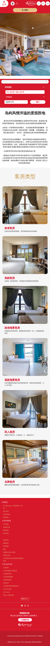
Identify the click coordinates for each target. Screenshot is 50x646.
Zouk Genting (7, 589)
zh (48, 3)
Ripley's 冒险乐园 (8, 595)
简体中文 (24, 599)
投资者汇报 (6, 527)
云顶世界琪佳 (7, 574)
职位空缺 (6, 533)
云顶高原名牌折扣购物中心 (11, 586)
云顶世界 (6, 567)
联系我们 (5, 502)
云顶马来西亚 (6, 521)
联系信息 (6, 517)
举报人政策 (6, 555)
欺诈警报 (6, 546)
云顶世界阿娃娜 (8, 577)
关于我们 (6, 524)
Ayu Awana (6, 592)
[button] (46, 81)
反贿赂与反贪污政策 (9, 552)
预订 (37, 102)
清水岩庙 (6, 583)
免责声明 (6, 540)
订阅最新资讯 (25, 620)
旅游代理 (6, 530)
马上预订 (25, 10)
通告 (4, 549)
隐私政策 (6, 543)
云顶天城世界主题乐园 (10, 571)
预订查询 (6, 511)
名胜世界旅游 (7, 580)
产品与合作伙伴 (7, 564)
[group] (7, 81)
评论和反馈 (6, 514)
